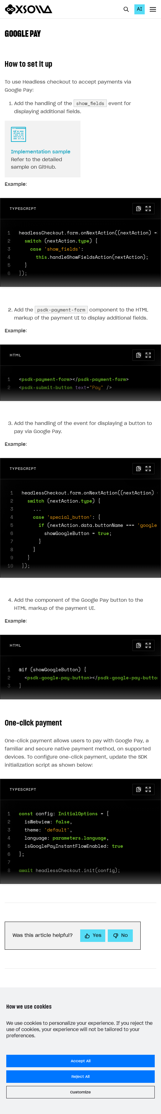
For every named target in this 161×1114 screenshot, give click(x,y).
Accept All (81, 1061)
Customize (80, 1092)
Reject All (80, 1076)
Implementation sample (40, 152)
